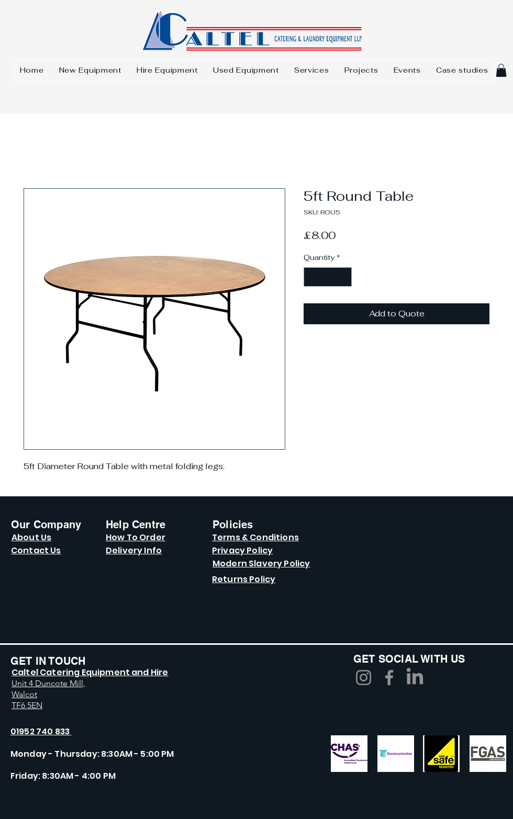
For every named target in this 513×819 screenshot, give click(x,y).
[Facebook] (389, 677)
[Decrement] (311, 277)
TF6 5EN (27, 705)
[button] (501, 70)
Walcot (24, 694)
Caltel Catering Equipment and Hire (90, 672)
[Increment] (343, 277)
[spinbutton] (327, 277)
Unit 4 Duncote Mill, (48, 683)
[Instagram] (363, 677)
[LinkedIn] (415, 677)
